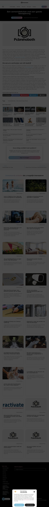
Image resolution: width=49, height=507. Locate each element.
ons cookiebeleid (26, 499)
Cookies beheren (29, 505)
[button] (34, 491)
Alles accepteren (19, 505)
